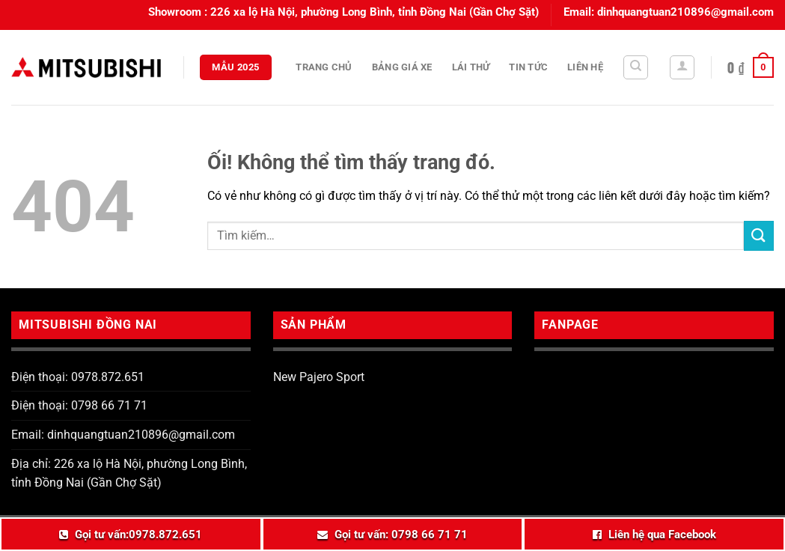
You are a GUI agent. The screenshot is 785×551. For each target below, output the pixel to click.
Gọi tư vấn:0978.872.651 (138, 534)
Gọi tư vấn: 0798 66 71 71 (401, 534)
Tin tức (528, 67)
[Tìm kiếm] (635, 67)
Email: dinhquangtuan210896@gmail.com (123, 434)
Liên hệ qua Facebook (662, 534)
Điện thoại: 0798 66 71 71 (79, 405)
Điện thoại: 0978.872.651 (77, 377)
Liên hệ (585, 67)
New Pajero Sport (318, 377)
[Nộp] (759, 235)
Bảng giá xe (402, 67)
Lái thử (471, 67)
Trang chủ (324, 67)
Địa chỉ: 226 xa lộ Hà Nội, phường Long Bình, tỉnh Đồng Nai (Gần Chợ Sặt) (129, 473)
